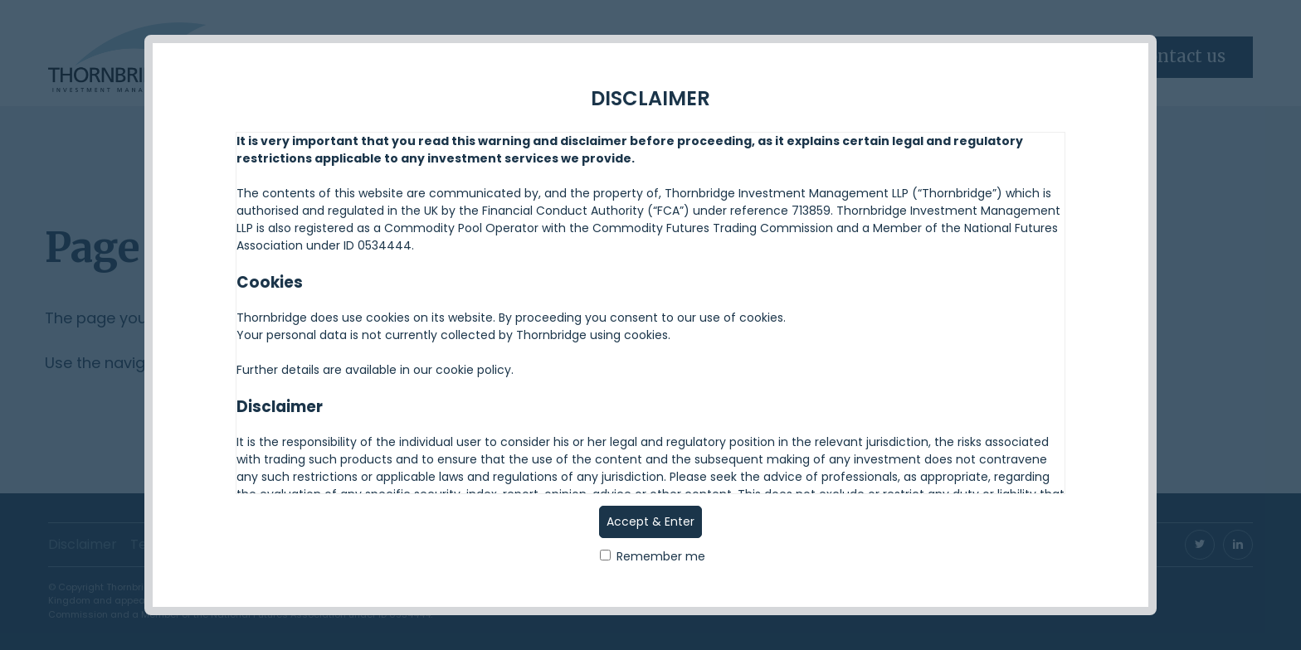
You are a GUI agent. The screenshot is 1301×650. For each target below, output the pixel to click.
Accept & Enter (650, 521)
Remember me (652, 556)
